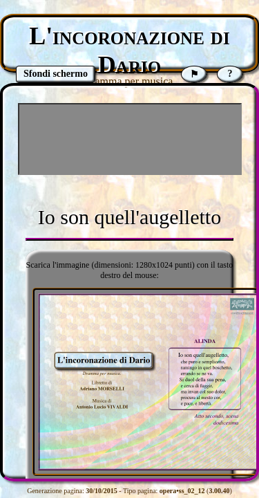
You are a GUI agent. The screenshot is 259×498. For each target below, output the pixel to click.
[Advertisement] (129, 139)
